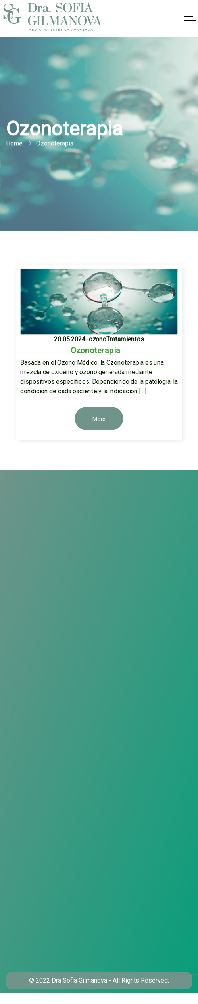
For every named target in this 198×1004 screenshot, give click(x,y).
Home (14, 144)
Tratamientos (125, 339)
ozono (98, 339)
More (99, 418)
